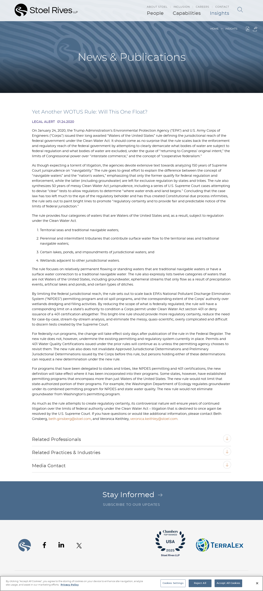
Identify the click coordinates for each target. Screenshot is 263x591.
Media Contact (49, 466)
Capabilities (187, 13)
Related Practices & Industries (66, 452)
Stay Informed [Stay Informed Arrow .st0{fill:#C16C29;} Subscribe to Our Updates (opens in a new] (131, 499)
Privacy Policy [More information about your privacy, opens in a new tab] (70, 585)
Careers (202, 6)
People (155, 13)
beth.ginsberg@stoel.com (70, 419)
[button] (255, 29)
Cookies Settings (173, 583)
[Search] (240, 9)
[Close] (257, 583)
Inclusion (182, 6)
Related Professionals (56, 439)
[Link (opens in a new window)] (170, 559)
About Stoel (157, 6)
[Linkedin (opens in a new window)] (61, 545)
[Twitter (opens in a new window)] (79, 545)
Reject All (200, 583)
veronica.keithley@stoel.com (154, 419)
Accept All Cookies (228, 583)
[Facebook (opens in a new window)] (44, 545)
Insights (219, 13)
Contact (222, 6)
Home (214, 29)
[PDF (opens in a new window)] (247, 29)
